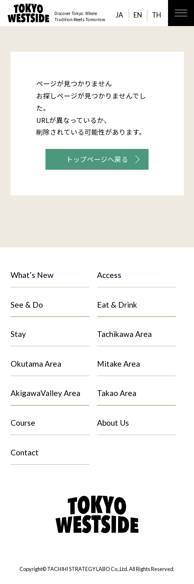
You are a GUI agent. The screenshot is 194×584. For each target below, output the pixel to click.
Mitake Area (118, 363)
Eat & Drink (117, 304)
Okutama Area (36, 363)
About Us (113, 422)
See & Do (27, 304)
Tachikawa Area (124, 334)
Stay (18, 334)
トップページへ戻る (97, 159)
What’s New (32, 275)
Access (109, 275)
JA (119, 15)
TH (156, 15)
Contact (25, 452)
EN (138, 15)
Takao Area (116, 393)
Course (23, 422)
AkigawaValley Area (45, 393)
